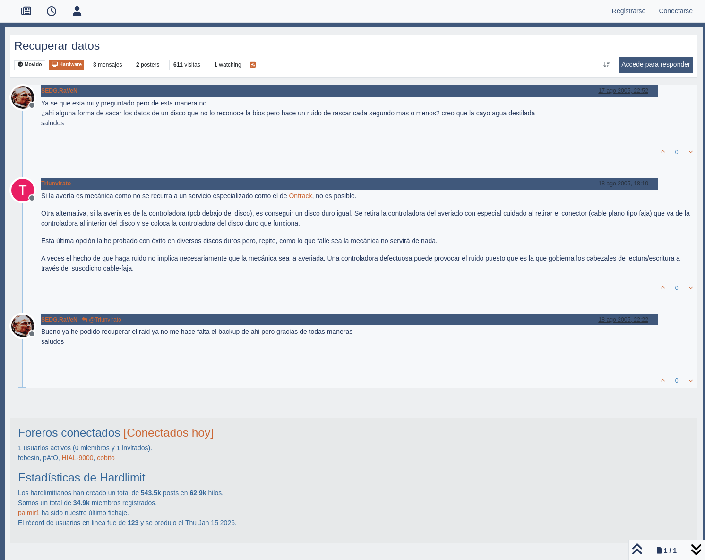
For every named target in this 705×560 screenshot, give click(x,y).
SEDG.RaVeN (59, 91)
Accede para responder (655, 64)
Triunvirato (56, 183)
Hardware (67, 64)
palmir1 (29, 512)
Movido (30, 64)
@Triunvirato (101, 319)
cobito (105, 458)
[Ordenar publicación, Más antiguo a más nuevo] (607, 64)
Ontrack (300, 196)
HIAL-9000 (78, 458)
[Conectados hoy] (168, 432)
